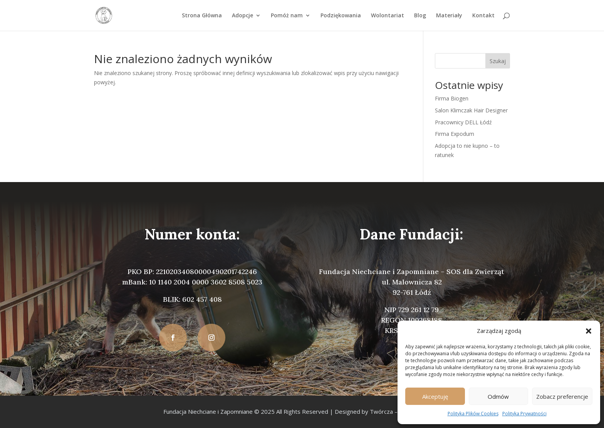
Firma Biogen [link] (451, 98)
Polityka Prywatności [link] (524, 413)
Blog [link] (420, 16)
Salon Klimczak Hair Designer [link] (471, 110)
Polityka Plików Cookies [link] (473, 413)
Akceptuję (435, 396)
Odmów (498, 396)
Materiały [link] (449, 16)
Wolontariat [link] (387, 16)
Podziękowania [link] (340, 16)
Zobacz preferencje (562, 396)
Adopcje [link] (242, 16)
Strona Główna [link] (202, 16)
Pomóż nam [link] (287, 16)
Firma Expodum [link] (454, 133)
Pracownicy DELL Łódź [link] (463, 122)
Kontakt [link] (483, 16)
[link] (104, 14)
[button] (588, 331)
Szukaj (498, 61)
